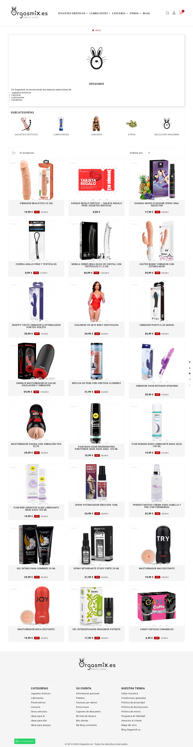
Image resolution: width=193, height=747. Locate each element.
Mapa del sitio (129, 725)
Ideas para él (38, 716)
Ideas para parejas (41, 725)
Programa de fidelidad (133, 716)
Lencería (35, 707)
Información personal (87, 693)
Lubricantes (37, 698)
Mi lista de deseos (86, 716)
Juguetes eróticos (41, 693)
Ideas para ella (39, 720)
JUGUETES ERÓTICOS (26, 134)
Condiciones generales (133, 698)
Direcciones (82, 707)
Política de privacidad (133, 702)
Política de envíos (131, 711)
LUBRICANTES (61, 134)
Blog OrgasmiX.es (131, 729)
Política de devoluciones (134, 707)
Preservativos (38, 702)
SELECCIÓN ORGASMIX (166, 134)
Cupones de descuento (88, 711)
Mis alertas (82, 720)
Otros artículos (39, 711)
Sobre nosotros (129, 693)
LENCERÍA (96, 134)
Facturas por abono (86, 702)
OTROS (132, 134)
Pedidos (80, 698)
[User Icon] (174, 12)
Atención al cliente (131, 720)
